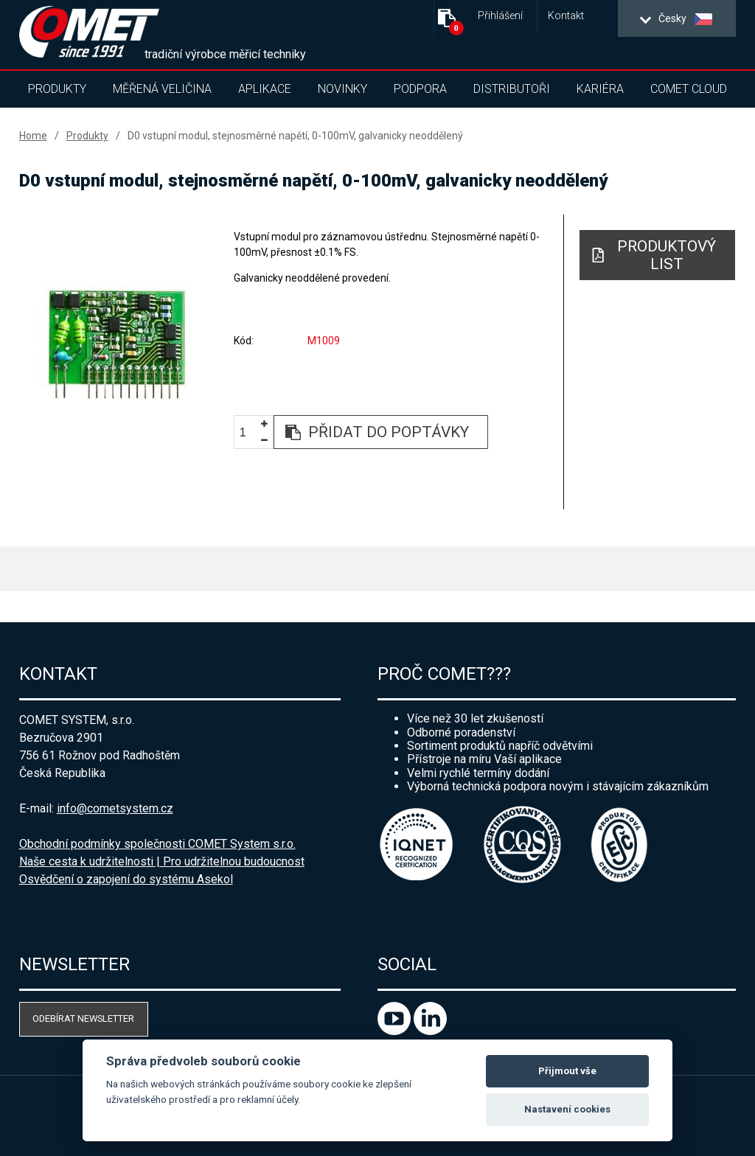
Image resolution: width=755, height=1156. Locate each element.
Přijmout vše (567, 1070)
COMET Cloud (688, 89)
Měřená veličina (162, 89)
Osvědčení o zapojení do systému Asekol (126, 879)
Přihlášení (500, 16)
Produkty (57, 89)
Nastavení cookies (567, 1109)
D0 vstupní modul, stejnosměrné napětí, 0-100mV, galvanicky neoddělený (295, 136)
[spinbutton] (248, 433)
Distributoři (511, 89)
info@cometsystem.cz (115, 808)
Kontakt (566, 16)
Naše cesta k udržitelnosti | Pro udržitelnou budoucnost (162, 861)
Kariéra (600, 89)
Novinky (342, 89)
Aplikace (264, 89)
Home (33, 136)
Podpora (420, 89)
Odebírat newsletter (83, 1018)
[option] (116, 344)
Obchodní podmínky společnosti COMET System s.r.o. (157, 844)
